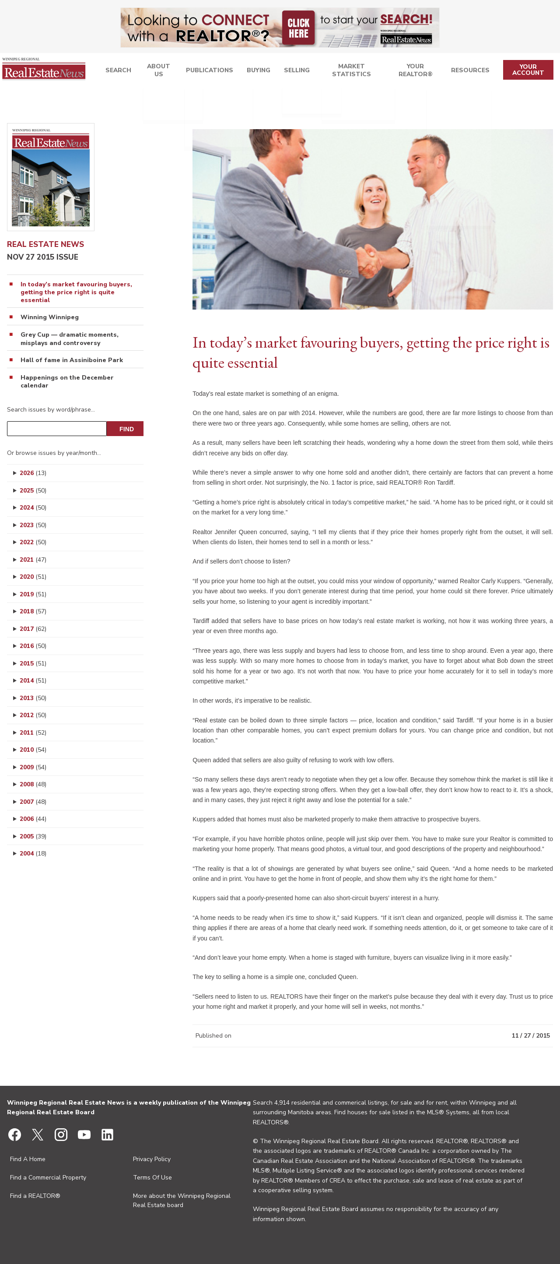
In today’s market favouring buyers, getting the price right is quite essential (76, 292)
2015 (33, 663)
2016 (33, 646)
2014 (33, 680)
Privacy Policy (152, 1159)
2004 (33, 853)
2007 (33, 802)
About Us (154, 71)
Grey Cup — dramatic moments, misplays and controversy (70, 339)
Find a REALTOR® (35, 1196)
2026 (33, 473)
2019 (33, 594)
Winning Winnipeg (50, 317)
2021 (33, 560)
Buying (254, 71)
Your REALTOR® (416, 71)
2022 (33, 542)
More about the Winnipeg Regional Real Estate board (182, 1200)
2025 (33, 490)
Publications (206, 71)
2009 (33, 767)
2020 (33, 577)
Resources (472, 71)
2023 (33, 525)
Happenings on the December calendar (67, 382)
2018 (33, 611)
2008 (33, 784)
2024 (33, 507)
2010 (33, 750)
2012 (33, 715)
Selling (292, 71)
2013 (33, 698)
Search (113, 71)
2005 (33, 836)
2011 (33, 733)
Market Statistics (348, 71)
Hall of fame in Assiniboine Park (72, 360)
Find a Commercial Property (48, 1177)
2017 (33, 629)
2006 (33, 819)
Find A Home (28, 1159)
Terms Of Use (152, 1177)
